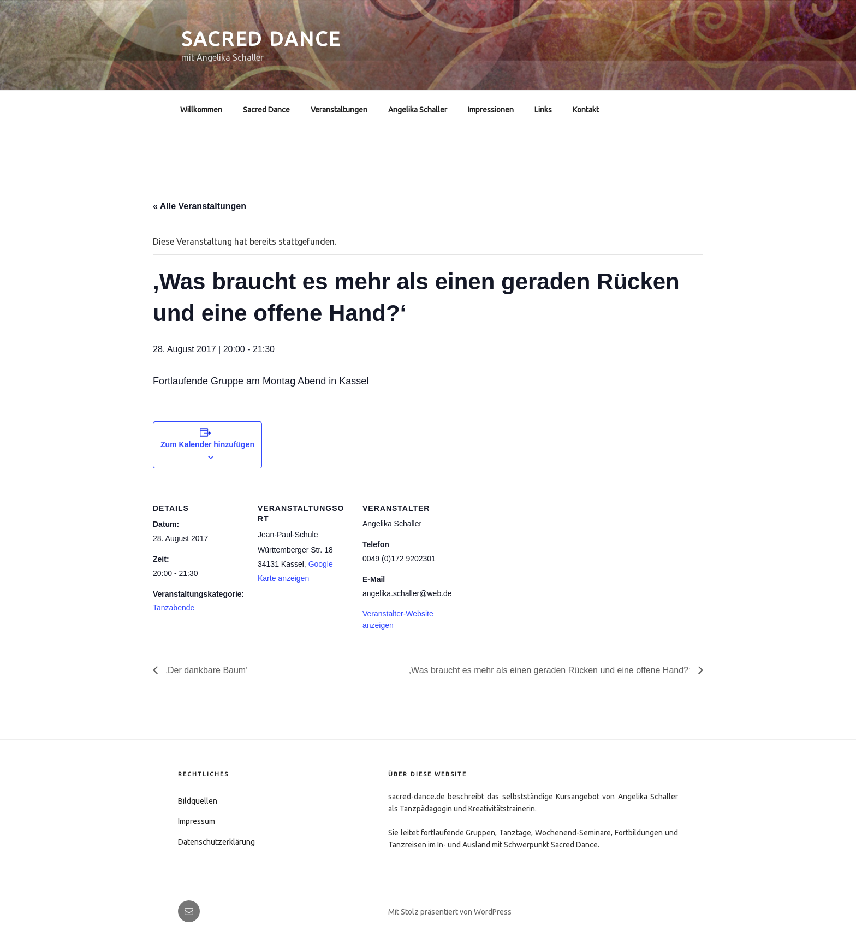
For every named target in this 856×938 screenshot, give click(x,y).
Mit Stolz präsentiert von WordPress (450, 911)
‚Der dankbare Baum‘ (205, 670)
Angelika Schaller (417, 109)
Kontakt (586, 109)
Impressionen (491, 109)
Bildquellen (197, 801)
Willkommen (201, 109)
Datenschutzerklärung (216, 842)
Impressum (196, 821)
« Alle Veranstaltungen (199, 206)
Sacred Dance (261, 38)
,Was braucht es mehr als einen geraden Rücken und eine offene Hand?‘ (551, 670)
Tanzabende (173, 607)
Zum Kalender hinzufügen (207, 444)
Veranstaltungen (339, 109)
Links (543, 109)
